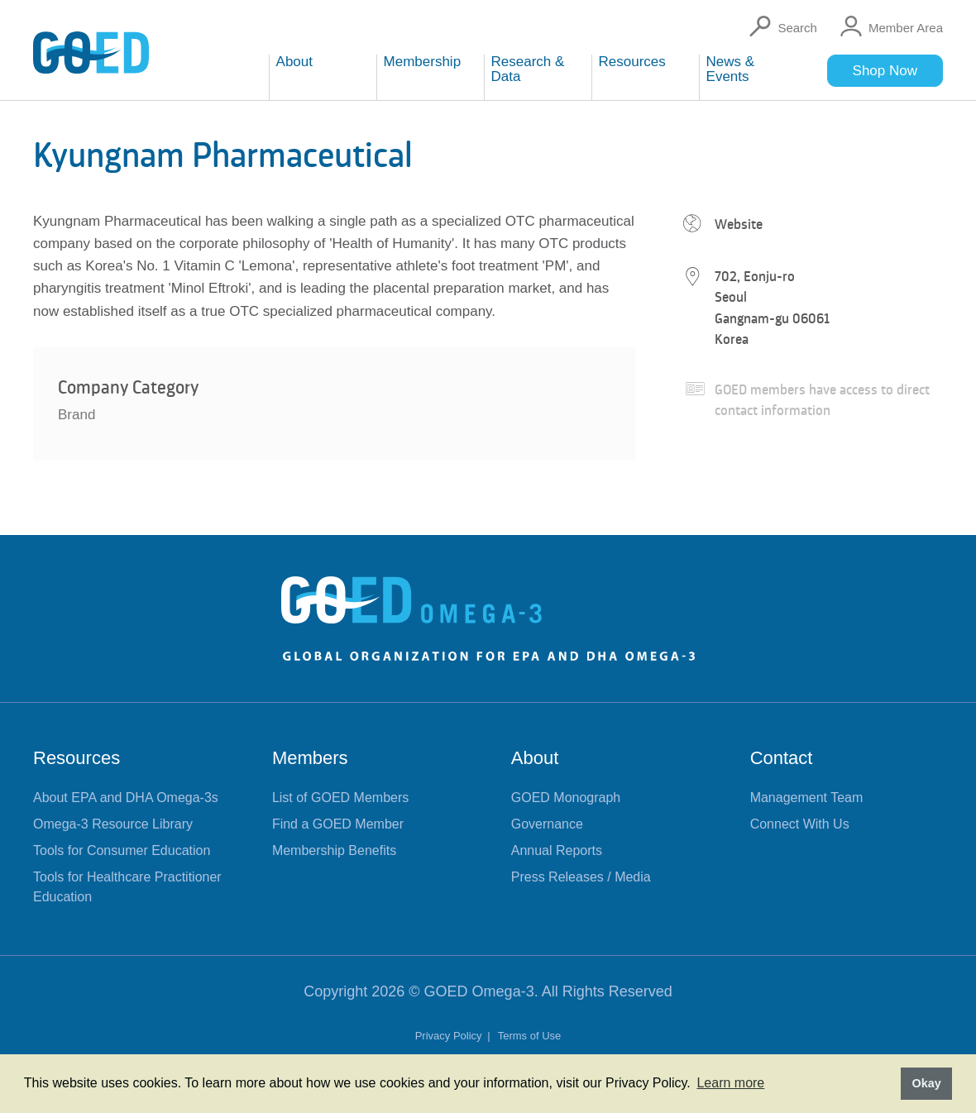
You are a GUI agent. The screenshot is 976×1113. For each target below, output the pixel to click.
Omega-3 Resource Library (113, 824)
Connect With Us (799, 824)
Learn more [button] (730, 1083)
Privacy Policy (450, 1035)
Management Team (807, 798)
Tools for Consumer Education (121, 850)
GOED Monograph (566, 798)
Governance (547, 824)
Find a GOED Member (338, 824)
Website (739, 224)
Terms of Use (530, 1035)
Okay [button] (925, 1083)
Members (310, 758)
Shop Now (885, 71)
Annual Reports (556, 850)
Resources (76, 758)
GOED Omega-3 (479, 991)
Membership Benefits (334, 850)
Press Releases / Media (581, 877)
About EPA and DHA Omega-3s (125, 798)
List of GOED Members (340, 798)
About (535, 758)
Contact (781, 758)
